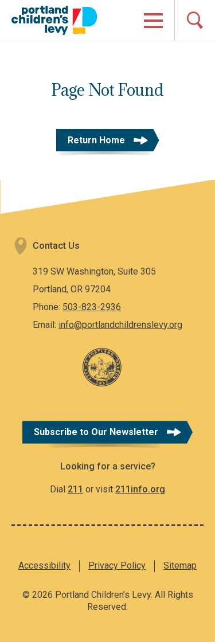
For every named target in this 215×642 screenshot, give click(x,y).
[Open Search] (194, 20)
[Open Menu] (153, 21)
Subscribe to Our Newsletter (96, 431)
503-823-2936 (91, 307)
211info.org (140, 489)
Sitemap (180, 565)
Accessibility (44, 565)
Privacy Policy (117, 565)
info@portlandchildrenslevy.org (120, 324)
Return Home (96, 140)
